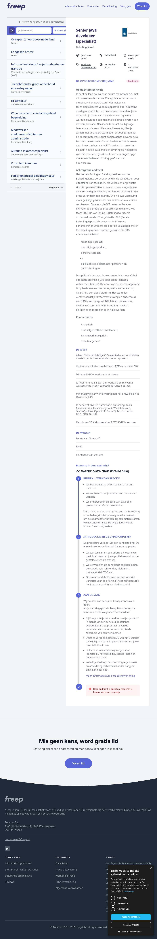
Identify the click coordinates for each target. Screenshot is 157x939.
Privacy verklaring (66, 882)
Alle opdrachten (74, 6)
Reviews (9, 882)
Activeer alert (61, 30)
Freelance (93, 6)
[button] (131, 931)
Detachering (109, 6)
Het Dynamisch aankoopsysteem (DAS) (128, 863)
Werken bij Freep (65, 875)
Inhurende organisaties (18, 875)
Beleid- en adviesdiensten (88, 66)
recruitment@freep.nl (17, 839)
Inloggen (126, 6)
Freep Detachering (66, 869)
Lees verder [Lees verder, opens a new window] (129, 891)
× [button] (150, 868)
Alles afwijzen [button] (131, 925)
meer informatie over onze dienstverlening (110, 676)
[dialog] (131, 900)
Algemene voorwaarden (69, 888)
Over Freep (62, 863)
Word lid (142, 6)
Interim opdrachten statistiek (21, 869)
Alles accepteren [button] (131, 917)
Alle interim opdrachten (18, 863)
